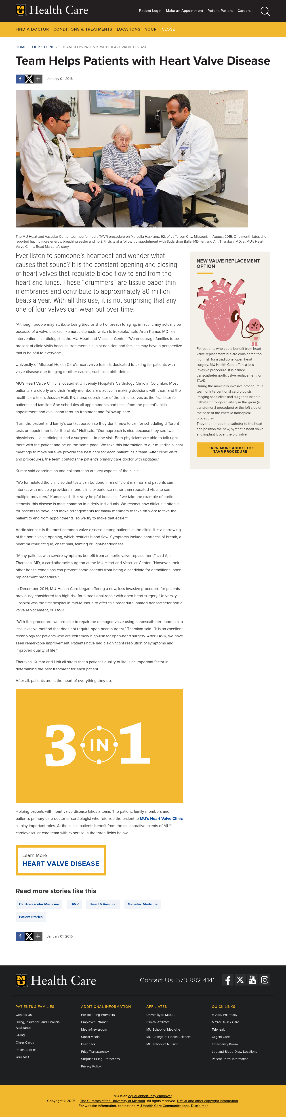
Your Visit (156, 29)
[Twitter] (240, 980)
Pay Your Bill (188, 29)
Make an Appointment (184, 10)
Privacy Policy (91, 1066)
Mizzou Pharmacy (224, 1015)
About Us (218, 29)
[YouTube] (252, 980)
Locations (129, 29)
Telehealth (219, 1029)
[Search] (263, 11)
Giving (20, 1035)
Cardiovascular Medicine (39, 904)
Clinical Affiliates (158, 1022)
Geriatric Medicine (143, 904)
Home (21, 47)
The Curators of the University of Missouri (112, 1100)
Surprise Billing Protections (100, 1059)
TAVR (74, 904)
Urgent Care (221, 1037)
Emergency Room (225, 1044)
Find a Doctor (32, 29)
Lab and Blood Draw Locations (234, 1051)
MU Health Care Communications (163, 1105)
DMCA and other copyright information (207, 1100)
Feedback (88, 1044)
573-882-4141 (195, 980)
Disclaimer (199, 1105)
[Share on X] (29, 78)
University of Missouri (161, 1015)
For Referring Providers (98, 1015)
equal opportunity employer (150, 1096)
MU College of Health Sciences (168, 1037)
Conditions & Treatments (82, 29)
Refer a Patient (220, 10)
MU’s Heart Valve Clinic (161, 818)
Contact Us (156, 980)
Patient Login (150, 10)
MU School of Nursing (162, 1044)
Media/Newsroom (94, 1029)
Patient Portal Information (230, 1059)
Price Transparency (95, 1051)
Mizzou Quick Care (225, 1022)
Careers (244, 10)
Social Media (90, 1037)
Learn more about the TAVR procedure (230, 450)
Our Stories (44, 47)
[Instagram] (264, 980)
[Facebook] (227, 980)
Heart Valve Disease (60, 863)
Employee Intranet (94, 1022)
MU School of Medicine (163, 1029)
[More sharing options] (38, 78)
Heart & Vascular (103, 904)
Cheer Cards (25, 1042)
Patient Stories (31, 917)
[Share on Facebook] (20, 78)
